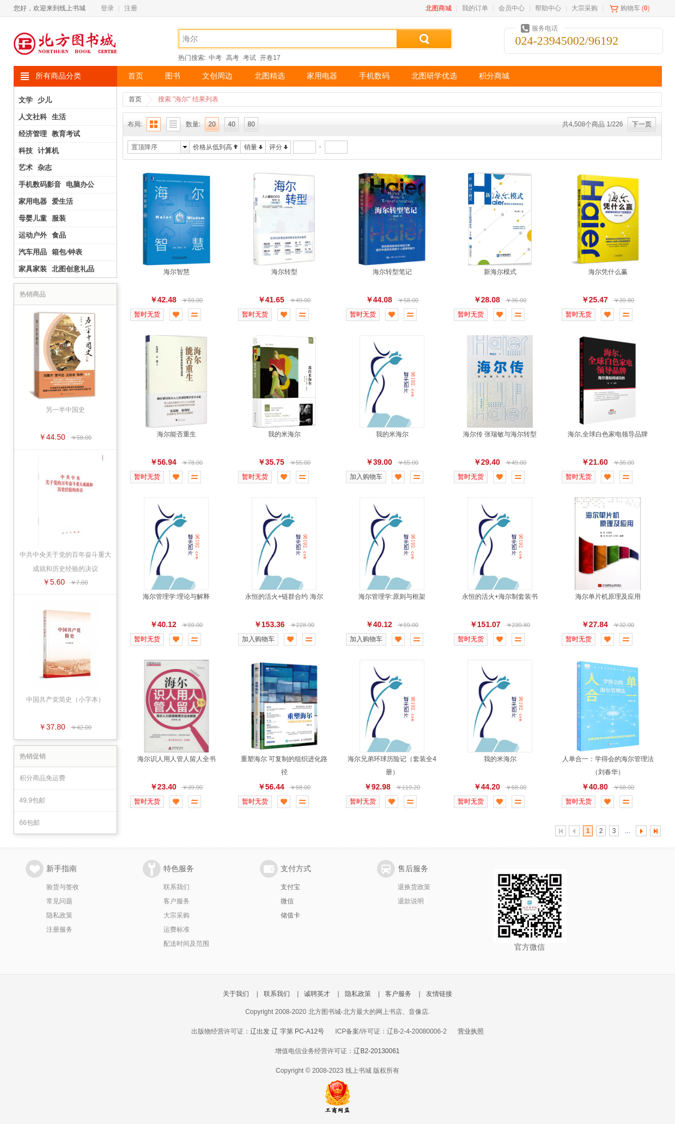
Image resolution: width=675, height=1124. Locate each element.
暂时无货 (147, 314)
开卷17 (270, 58)
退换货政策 (414, 887)
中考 (215, 58)
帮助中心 (548, 8)
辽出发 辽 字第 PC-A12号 (287, 1031)
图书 (172, 76)
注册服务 (59, 929)
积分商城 (494, 76)
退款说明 (411, 901)
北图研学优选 (434, 76)
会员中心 (511, 8)
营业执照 (471, 1031)
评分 (275, 147)
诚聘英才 (317, 994)
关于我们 (236, 994)
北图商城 (438, 8)
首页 (135, 76)
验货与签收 (62, 887)
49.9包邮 (32, 800)
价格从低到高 (212, 147)
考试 (249, 58)
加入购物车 (366, 477)
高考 (232, 58)
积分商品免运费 (42, 778)
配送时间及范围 (186, 943)
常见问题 (59, 901)
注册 (130, 8)
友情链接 (439, 994)
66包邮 (30, 823)
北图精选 (269, 76)
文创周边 (217, 76)
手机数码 (374, 76)
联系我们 (176, 887)
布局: (134, 124)
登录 (107, 8)
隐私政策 (59, 915)
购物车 (630, 8)
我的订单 (475, 8)
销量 (250, 147)
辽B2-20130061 (376, 1051)
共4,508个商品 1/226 (592, 124)
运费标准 (176, 929)
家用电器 (322, 76)
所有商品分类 (58, 76)
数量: (193, 124)
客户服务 (176, 901)
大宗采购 (584, 8)
